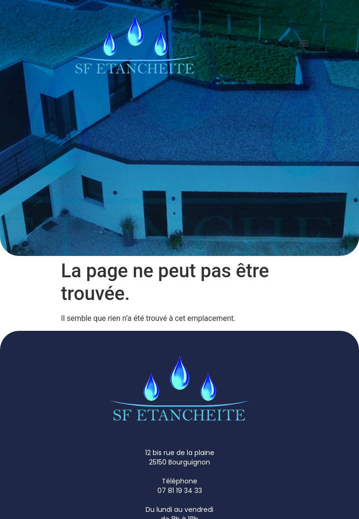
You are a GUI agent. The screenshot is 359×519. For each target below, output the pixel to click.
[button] (304, 43)
